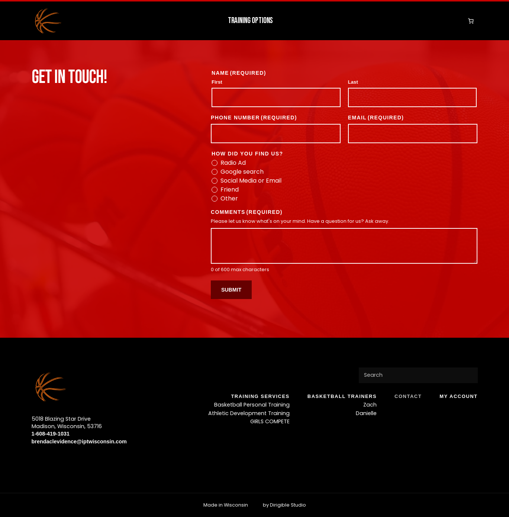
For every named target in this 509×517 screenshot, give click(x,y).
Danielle (366, 413)
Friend (229, 190)
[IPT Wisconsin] (48, 21)
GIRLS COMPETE (270, 421)
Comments (247, 212)
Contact (408, 396)
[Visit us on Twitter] (48, 458)
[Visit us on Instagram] (59, 458)
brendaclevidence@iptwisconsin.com (79, 441)
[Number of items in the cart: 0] (471, 21)
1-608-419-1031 (51, 434)
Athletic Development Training (249, 413)
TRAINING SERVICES (260, 396)
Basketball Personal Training (252, 404)
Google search (242, 172)
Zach (370, 404)
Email (376, 118)
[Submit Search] (468, 375)
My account (458, 396)
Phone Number (254, 118)
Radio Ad (233, 163)
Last (353, 82)
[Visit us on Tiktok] (71, 458)
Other (229, 199)
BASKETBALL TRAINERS (342, 396)
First (217, 82)
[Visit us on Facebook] (36, 458)
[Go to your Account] (459, 21)
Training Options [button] (250, 21)
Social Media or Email (250, 181)
